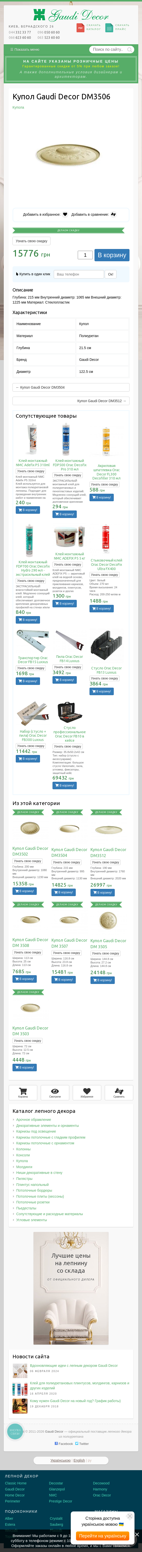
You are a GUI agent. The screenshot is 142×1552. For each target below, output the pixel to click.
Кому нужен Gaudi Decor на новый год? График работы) (75, 1401)
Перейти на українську (102, 1535)
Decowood (101, 1483)
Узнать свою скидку (31, 241)
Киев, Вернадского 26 (31, 26)
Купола (22, 1161)
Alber (9, 1518)
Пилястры (24, 1179)
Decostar (56, 1483)
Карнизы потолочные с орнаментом (45, 1143)
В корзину (112, 254)
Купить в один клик (33, 274)
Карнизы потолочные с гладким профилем (50, 1137)
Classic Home (15, 1483)
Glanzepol (57, 1489)
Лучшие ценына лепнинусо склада (71, 1267)
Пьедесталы (26, 1208)
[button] (125, 120)
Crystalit (56, 1518)
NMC (53, 1495)
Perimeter (12, 1501)
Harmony (100, 1489)
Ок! (110, 274)
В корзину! (27, 510)
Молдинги (24, 1167)
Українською (60, 1460)
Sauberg (56, 1524)
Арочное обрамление (33, 1120)
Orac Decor (102, 1495)
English (79, 1460)
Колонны (23, 1149)
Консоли (23, 1155)
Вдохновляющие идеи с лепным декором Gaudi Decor (74, 1366)
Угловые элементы (31, 1220)
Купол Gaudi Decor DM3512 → (101, 401)
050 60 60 (49, 32)
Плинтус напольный (32, 1185)
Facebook (64, 1444)
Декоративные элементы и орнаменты (47, 1126)
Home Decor (15, 1495)
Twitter (82, 1444)
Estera (10, 1524)
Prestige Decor (60, 1501)
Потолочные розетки (33, 1202)
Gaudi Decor (15, 1489)
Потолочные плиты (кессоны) (40, 1196)
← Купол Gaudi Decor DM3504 (40, 387)
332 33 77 (20, 32)
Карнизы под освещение (36, 1131)
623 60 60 (20, 38)
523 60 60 (49, 38)
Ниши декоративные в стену (39, 1173)
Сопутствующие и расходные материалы (49, 1214)
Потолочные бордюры (34, 1190)
